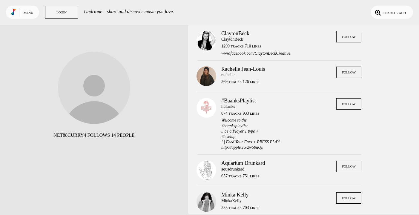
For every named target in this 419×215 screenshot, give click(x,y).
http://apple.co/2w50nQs (242, 147)
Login (61, 12)
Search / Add (390, 12)
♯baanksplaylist (234, 126)
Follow (349, 37)
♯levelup (228, 136)
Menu (28, 12)
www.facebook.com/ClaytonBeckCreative (255, 53)
